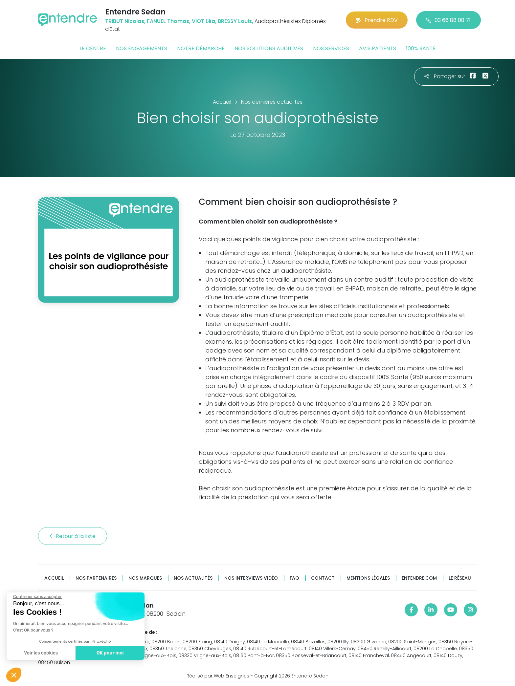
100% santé (421, 48)
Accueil (54, 578)
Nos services (331, 48)
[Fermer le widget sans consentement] (37, 596)
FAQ (294, 578)
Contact (323, 578)
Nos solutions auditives (269, 48)
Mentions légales (368, 578)
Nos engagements (141, 48)
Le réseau (460, 578)
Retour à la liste (72, 536)
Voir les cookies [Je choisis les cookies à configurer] (41, 653)
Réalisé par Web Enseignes (218, 676)
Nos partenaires (96, 578)
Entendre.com (419, 578)
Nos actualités (193, 578)
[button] (14, 675)
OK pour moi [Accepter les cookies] (110, 653)
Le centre (92, 48)
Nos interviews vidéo (251, 578)
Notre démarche (201, 48)
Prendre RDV (377, 20)
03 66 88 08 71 (448, 20)
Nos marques (145, 578)
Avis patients (377, 48)
